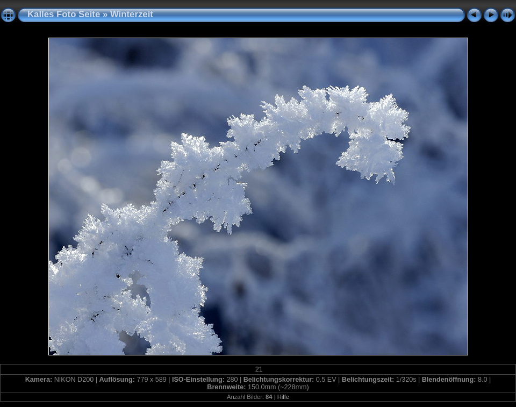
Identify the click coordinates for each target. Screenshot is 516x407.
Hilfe (283, 397)
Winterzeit (131, 14)
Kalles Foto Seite (63, 14)
